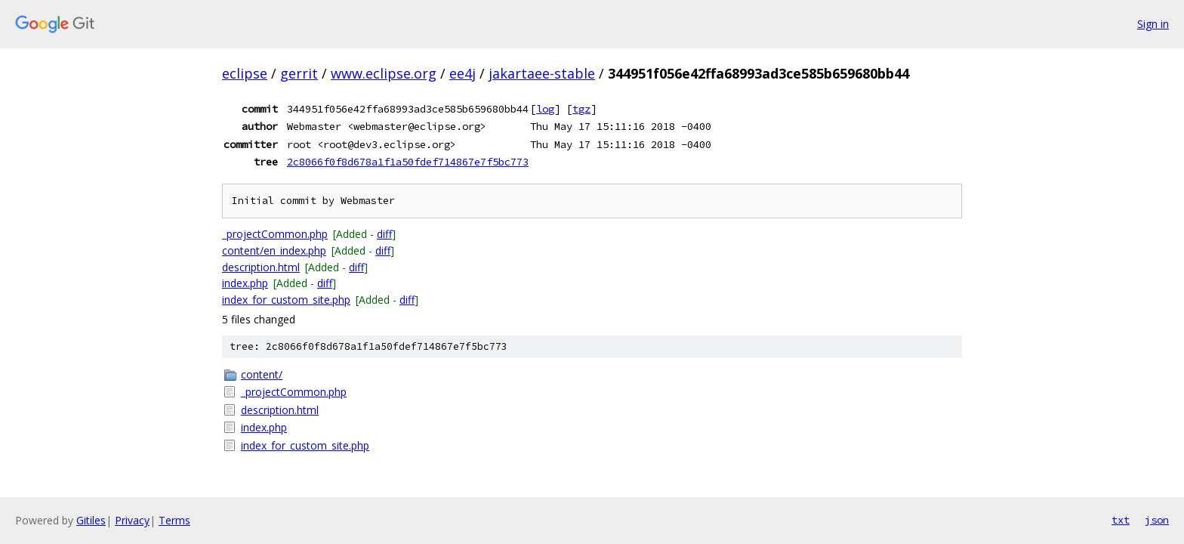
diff (384, 234)
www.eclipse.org (383, 73)
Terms (174, 520)
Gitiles (91, 520)
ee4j (462, 73)
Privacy (132, 520)
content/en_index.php (274, 250)
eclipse (244, 73)
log (545, 109)
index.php (245, 283)
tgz (581, 109)
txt (1121, 520)
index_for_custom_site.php (286, 299)
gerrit (299, 73)
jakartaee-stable (542, 73)
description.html (261, 267)
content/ (261, 374)
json (1157, 520)
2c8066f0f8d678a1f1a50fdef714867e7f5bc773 (408, 161)
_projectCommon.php (275, 234)
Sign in (1153, 24)
